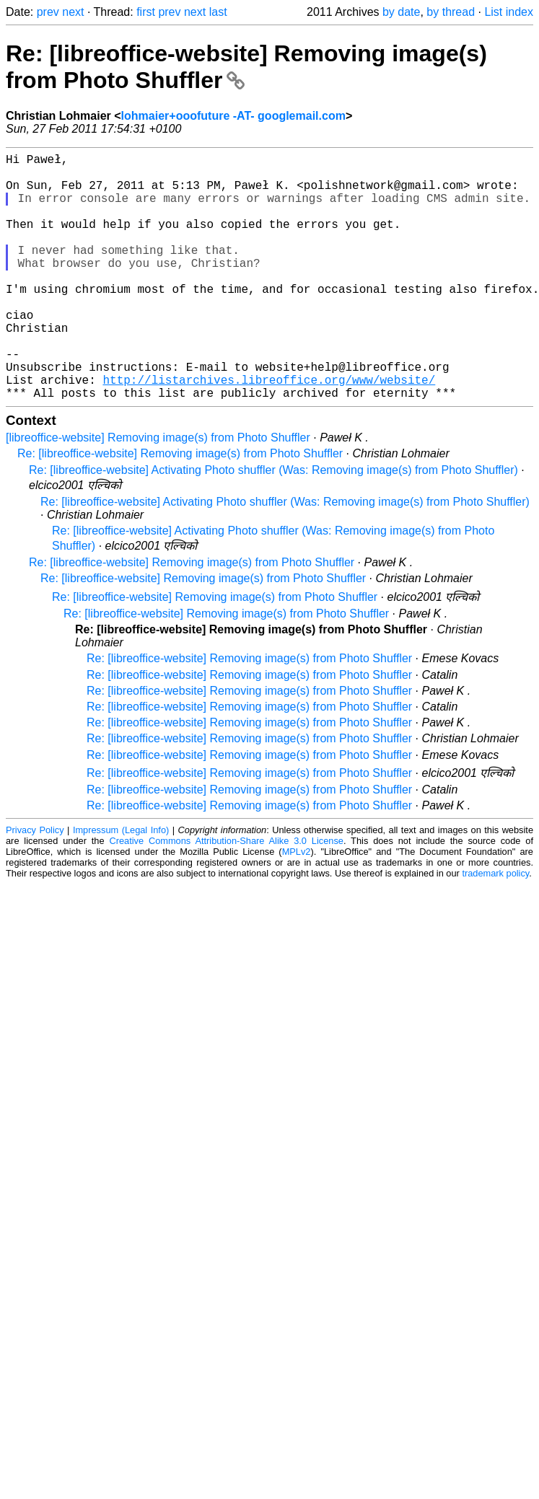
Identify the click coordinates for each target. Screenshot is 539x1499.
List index (508, 12)
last (218, 12)
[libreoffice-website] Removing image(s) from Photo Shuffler (158, 492)
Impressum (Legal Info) (121, 884)
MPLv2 (296, 906)
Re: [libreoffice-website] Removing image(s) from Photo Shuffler (180, 508)
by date (401, 12)
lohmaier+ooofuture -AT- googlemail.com (233, 116)
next (73, 12)
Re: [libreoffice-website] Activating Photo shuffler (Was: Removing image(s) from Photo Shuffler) (273, 525)
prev (48, 12)
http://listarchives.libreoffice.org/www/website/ (268, 431)
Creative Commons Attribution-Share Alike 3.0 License (226, 895)
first (145, 12)
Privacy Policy (35, 884)
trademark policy (495, 928)
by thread (450, 12)
